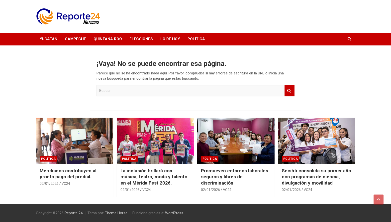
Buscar (289, 90)
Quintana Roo (108, 39)
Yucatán (48, 39)
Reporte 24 (74, 213)
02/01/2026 (49, 184)
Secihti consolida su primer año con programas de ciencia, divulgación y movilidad (316, 177)
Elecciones (141, 39)
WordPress (174, 213)
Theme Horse (116, 213)
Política (196, 39)
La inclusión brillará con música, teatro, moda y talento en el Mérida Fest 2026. (153, 177)
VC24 (66, 184)
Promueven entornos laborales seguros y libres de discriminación (234, 177)
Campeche (75, 39)
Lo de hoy (170, 39)
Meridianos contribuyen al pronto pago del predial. (68, 174)
